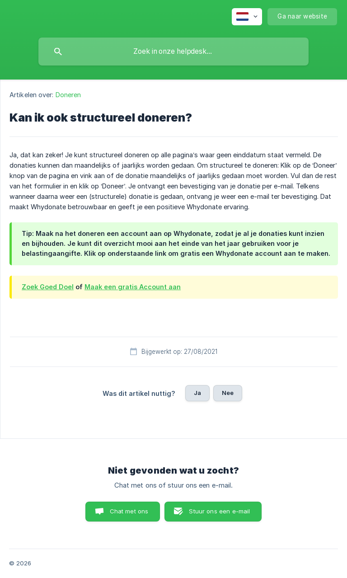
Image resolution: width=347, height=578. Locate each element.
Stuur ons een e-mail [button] (219, 511)
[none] (247, 16)
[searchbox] (173, 52)
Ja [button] (197, 392)
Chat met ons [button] (129, 511)
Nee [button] (228, 392)
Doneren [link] (68, 95)
